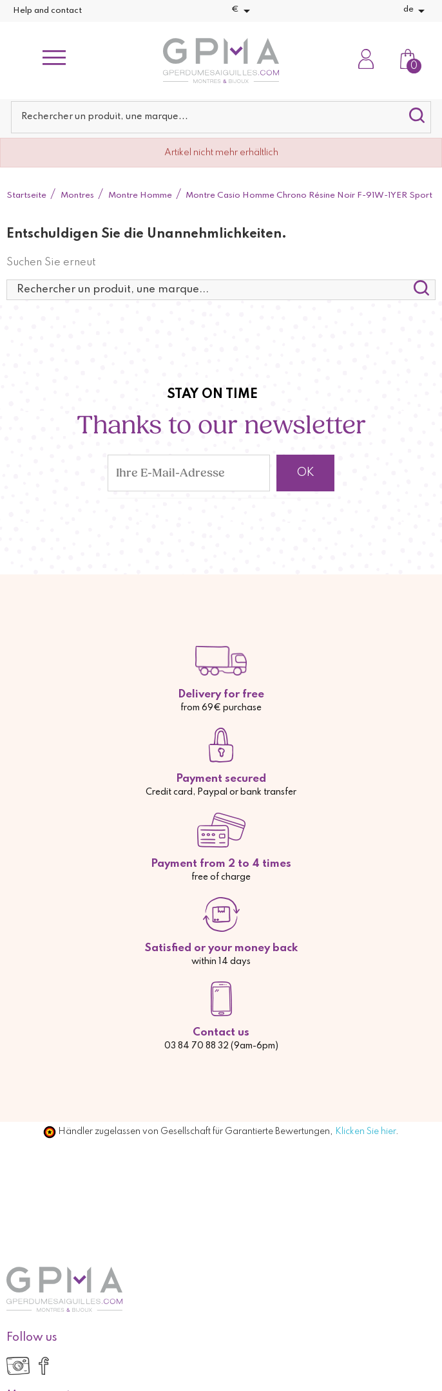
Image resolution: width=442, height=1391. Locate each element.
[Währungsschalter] (243, 11)
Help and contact (47, 10)
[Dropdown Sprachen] (416, 11)
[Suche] (221, 117)
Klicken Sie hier (365, 1131)
